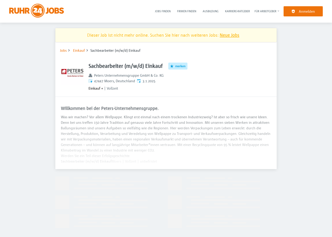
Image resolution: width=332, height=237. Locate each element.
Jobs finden (163, 11)
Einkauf (79, 50)
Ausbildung (211, 11)
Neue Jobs (229, 35)
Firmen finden (186, 11)
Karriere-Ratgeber (237, 11)
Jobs (63, 50)
